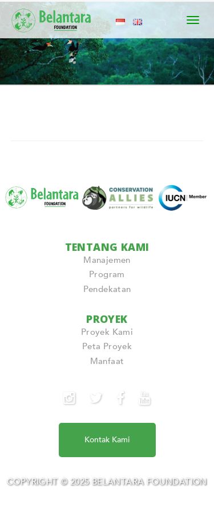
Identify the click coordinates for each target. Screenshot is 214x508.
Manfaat (107, 361)
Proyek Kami (107, 332)
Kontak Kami (107, 439)
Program (107, 274)
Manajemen (107, 260)
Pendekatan (107, 289)
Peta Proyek (107, 346)
